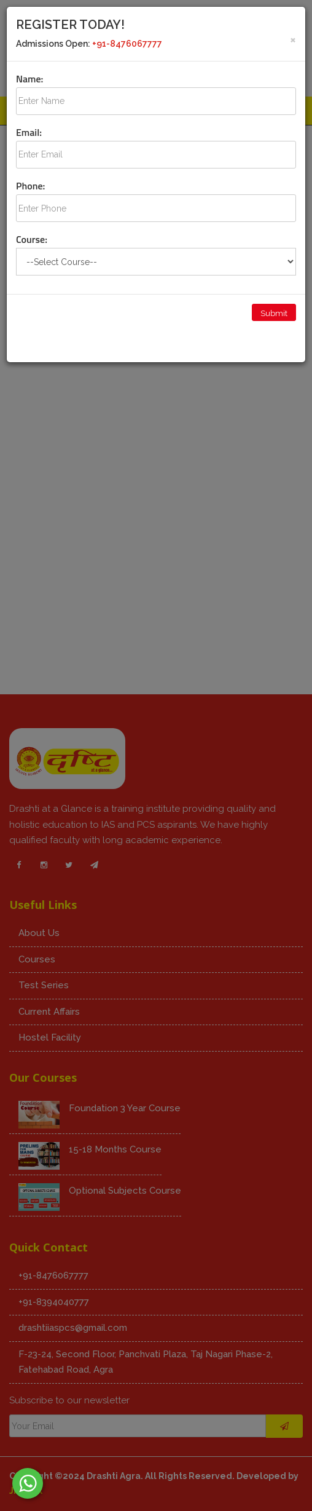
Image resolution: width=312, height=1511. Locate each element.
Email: (29, 132)
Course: (31, 239)
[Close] (293, 39)
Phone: (30, 185)
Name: (29, 78)
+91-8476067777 (127, 44)
